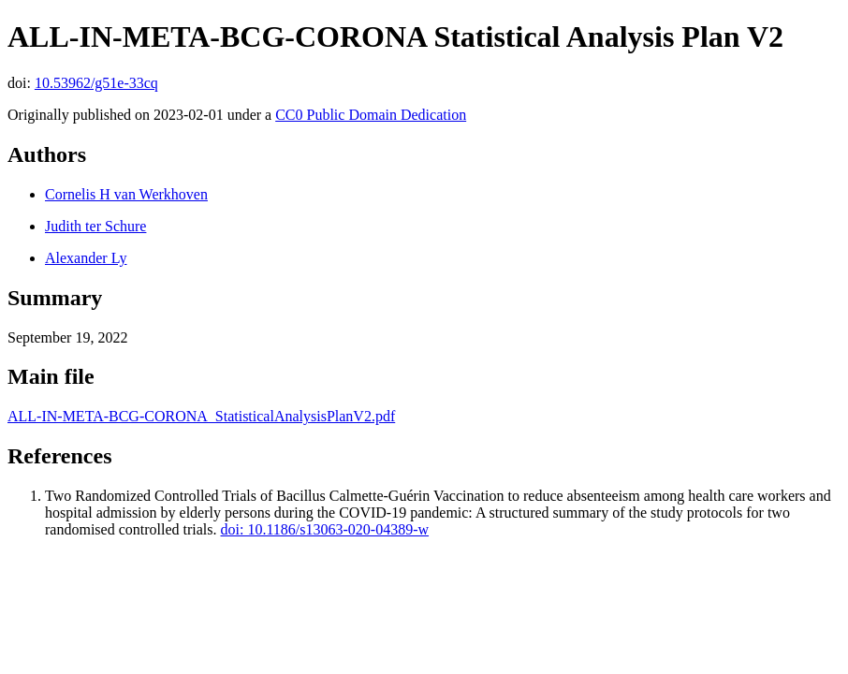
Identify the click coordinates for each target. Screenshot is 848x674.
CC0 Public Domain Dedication (370, 115)
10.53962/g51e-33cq (96, 83)
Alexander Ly (86, 258)
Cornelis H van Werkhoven (126, 194)
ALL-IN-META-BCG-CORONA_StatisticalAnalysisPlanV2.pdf (201, 416)
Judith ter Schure (95, 226)
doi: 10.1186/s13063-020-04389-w (325, 529)
